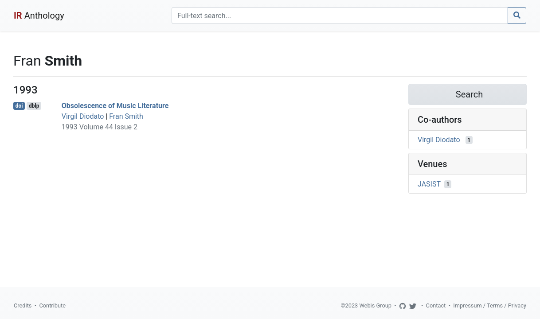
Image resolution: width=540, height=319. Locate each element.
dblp (34, 106)
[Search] (340, 15)
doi (19, 106)
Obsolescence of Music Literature (115, 105)
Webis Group (375, 305)
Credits (22, 305)
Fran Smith (126, 116)
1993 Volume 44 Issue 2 (99, 127)
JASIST (429, 184)
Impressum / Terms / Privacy (489, 305)
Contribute (52, 305)
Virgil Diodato (83, 116)
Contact (436, 305)
